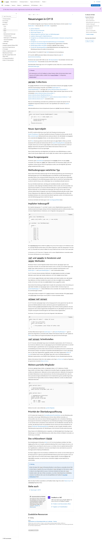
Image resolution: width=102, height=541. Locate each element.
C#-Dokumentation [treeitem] (7, 18)
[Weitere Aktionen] (72, 15)
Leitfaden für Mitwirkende (35, 506)
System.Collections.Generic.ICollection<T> (59, 97)
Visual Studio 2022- (32, 61)
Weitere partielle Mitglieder (91, 32)
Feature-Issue (67, 480)
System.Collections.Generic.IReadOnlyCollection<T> (40, 95)
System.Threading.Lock (33, 134)
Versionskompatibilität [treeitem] (8, 39)
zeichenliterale (40, 160)
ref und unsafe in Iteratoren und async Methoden (92, 26)
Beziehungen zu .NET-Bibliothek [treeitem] (10, 37)
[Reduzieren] (16, 13)
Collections (35, 28)
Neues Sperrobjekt (90, 18)
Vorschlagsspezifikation (54, 199)
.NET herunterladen (96, 5)
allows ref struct (89, 28)
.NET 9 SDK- (47, 25)
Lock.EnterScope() (34, 136)
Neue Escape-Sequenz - (37, 32)
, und (60, 359)
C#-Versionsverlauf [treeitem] (7, 35)
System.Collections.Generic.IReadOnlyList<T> (38, 97)
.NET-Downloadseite (53, 59)
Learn (29, 14)
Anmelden (98, 1)
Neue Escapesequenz (90, 20)
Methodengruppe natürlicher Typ (92, 22)
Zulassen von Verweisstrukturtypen (39, 43)
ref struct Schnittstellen (91, 30)
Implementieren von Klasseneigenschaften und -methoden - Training (42, 521)
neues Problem (54, 75)
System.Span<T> (56, 87)
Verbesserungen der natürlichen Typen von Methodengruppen (45, 34)
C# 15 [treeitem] (5, 26)
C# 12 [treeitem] (5, 32)
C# (37, 14)
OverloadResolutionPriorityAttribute (52, 415)
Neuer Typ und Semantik (37, 30)
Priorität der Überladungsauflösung (39, 47)
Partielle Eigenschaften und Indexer (39, 45)
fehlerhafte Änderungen (33, 66)
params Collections (90, 17)
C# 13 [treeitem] (5, 30)
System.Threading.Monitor (59, 142)
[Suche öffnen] (94, 2)
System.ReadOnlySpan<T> (34, 89)
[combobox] (9, 16)
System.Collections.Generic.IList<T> (36, 98)
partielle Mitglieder (50, 408)
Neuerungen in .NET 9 (36, 490)
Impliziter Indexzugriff (90, 24)
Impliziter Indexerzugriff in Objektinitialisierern (41, 36)
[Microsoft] (2, 2)
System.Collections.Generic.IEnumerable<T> (57, 89)
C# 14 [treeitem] (5, 28)
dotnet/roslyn (32, 77)
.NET (34, 14)
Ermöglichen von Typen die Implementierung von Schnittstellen (47, 41)
